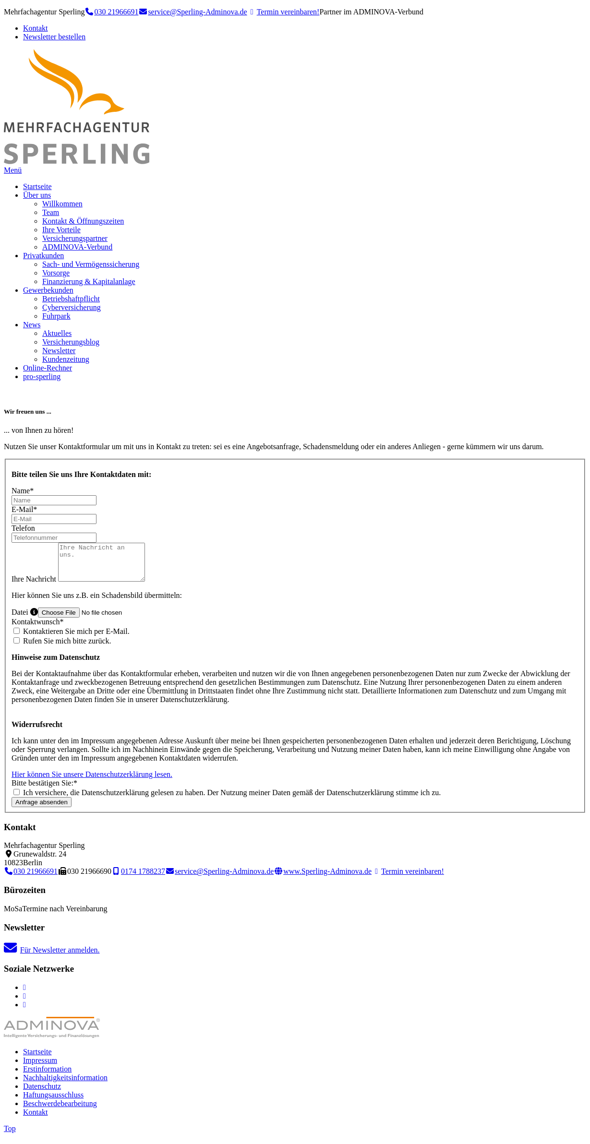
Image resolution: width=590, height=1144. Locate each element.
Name (23, 491)
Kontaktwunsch (37, 629)
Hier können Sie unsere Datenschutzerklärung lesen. (92, 781)
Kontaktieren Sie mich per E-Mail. (71, 638)
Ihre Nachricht (35, 586)
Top (10, 1136)
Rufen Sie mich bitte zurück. (62, 648)
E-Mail (24, 509)
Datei (25, 619)
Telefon (23, 528)
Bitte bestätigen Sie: (44, 790)
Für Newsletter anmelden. (52, 957)
